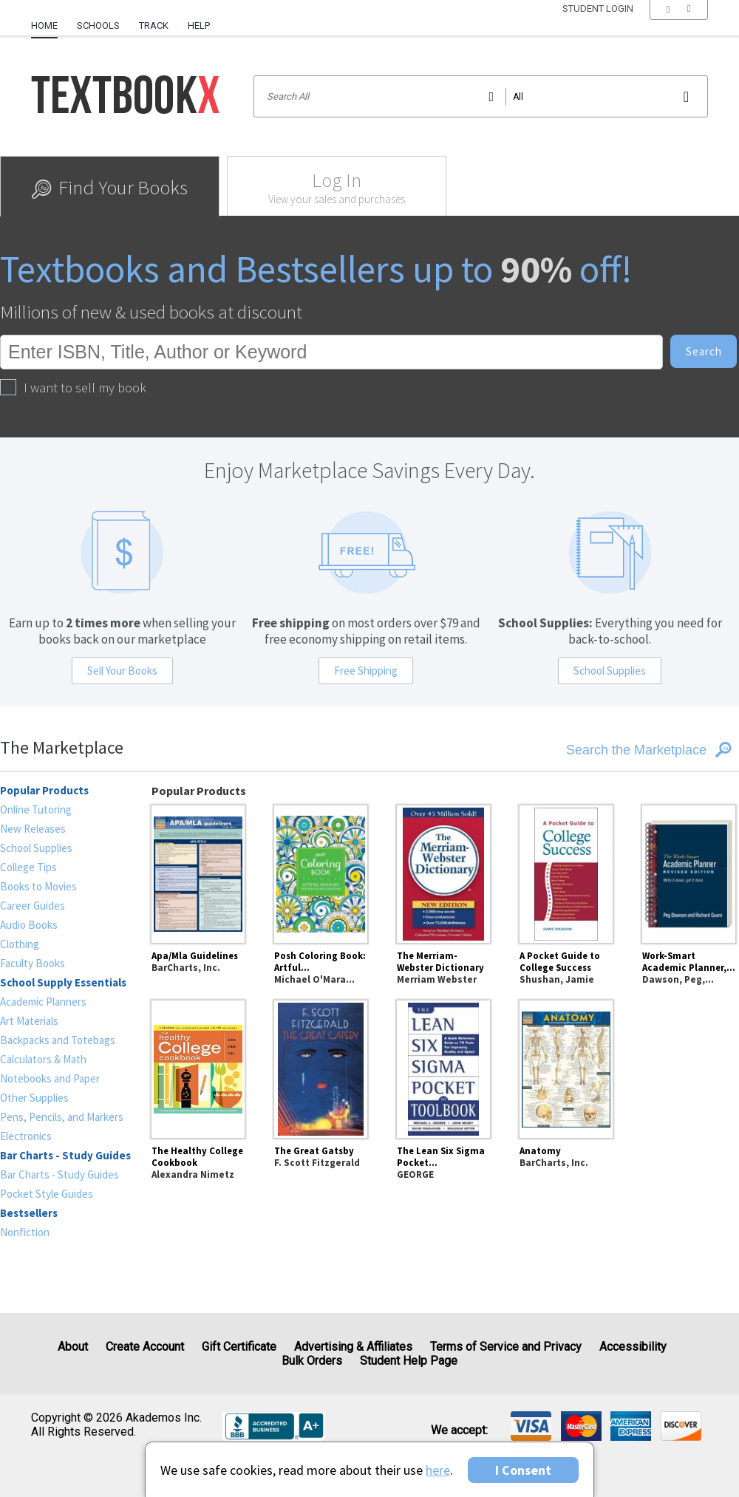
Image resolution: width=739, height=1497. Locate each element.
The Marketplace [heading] (61, 747)
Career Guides (32, 905)
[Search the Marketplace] (614, 750)
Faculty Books (32, 963)
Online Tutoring (36, 809)
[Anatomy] (566, 1066)
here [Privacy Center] (438, 1470)
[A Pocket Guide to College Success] (566, 871)
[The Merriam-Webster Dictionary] (443, 871)
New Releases (33, 829)
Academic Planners (43, 1002)
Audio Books (29, 925)
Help (199, 25)
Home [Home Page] (44, 25)
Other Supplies (34, 1098)
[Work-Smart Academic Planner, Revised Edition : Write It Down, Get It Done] (688, 871)
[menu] (679, 26)
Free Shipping (366, 671)
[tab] (109, 186)
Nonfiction (25, 1232)
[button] (679, 26)
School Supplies (609, 671)
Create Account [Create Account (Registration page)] (145, 1347)
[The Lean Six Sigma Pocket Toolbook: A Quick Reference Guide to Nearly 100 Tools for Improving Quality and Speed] (443, 1066)
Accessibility (633, 1347)
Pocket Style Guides (46, 1194)
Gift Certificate (239, 1347)
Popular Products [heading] (44, 790)
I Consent (523, 1470)
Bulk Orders (312, 1361)
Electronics (26, 1136)
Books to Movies (38, 886)
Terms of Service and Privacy (506, 1347)
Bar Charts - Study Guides (59, 1174)
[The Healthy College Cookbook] (198, 1066)
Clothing (19, 944)
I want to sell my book (73, 387)
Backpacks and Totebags (57, 1040)
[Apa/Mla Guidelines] (198, 871)
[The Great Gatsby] (320, 1066)
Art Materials (29, 1021)
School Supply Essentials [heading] (63, 982)
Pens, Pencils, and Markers (61, 1117)
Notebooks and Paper (50, 1078)
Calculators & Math (43, 1059)
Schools (98, 25)
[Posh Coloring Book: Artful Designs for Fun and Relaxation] (320, 871)
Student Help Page (408, 1361)
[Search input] (480, 96)
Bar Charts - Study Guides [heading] (65, 1155)
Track (153, 25)
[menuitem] (49, 19)
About (73, 1347)
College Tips (28, 867)
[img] (531, 1426)
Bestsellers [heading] (29, 1213)
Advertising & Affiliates (353, 1347)
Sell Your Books (122, 671)
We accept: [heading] (459, 1430)
